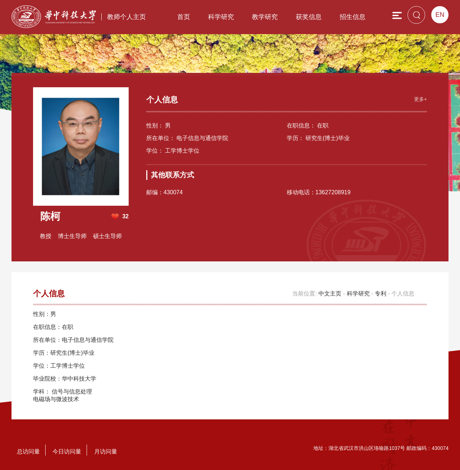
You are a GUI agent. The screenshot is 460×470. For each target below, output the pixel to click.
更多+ (420, 99)
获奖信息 (309, 16)
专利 (380, 293)
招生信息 (352, 16)
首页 (183, 16)
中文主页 (329, 293)
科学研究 (221, 16)
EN (439, 14)
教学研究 (265, 16)
